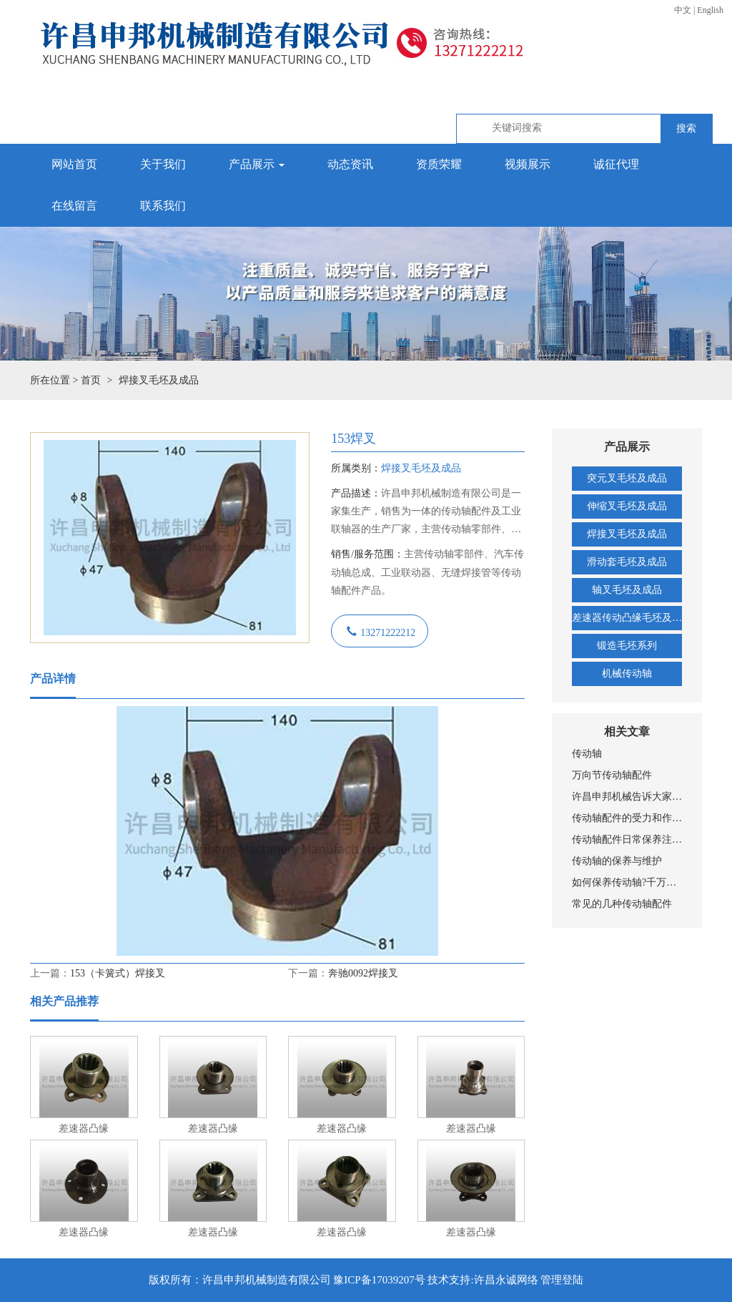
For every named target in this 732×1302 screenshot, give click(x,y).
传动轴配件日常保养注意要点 (627, 839)
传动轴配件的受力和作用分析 (627, 818)
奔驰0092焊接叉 (363, 973)
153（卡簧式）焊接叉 (117, 973)
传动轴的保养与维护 (617, 861)
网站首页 (74, 164)
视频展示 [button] (527, 164)
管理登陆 (561, 1280)
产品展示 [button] (257, 164)
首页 (91, 380)
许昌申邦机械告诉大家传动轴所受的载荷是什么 (627, 796)
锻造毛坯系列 (627, 645)
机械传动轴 (627, 673)
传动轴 (587, 753)
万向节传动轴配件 (612, 775)
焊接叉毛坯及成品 (627, 534)
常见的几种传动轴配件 (622, 904)
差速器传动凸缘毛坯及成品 (627, 617)
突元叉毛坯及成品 (627, 478)
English (710, 10)
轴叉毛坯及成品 (627, 589)
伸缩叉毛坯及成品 (627, 506)
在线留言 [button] (74, 206)
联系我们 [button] (163, 206)
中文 (682, 10)
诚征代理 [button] (616, 164)
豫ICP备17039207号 (379, 1280)
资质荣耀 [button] (439, 164)
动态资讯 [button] (350, 164)
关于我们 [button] (163, 164)
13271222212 (387, 631)
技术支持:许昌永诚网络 (482, 1280)
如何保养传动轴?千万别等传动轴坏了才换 (627, 882)
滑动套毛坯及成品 (627, 562)
